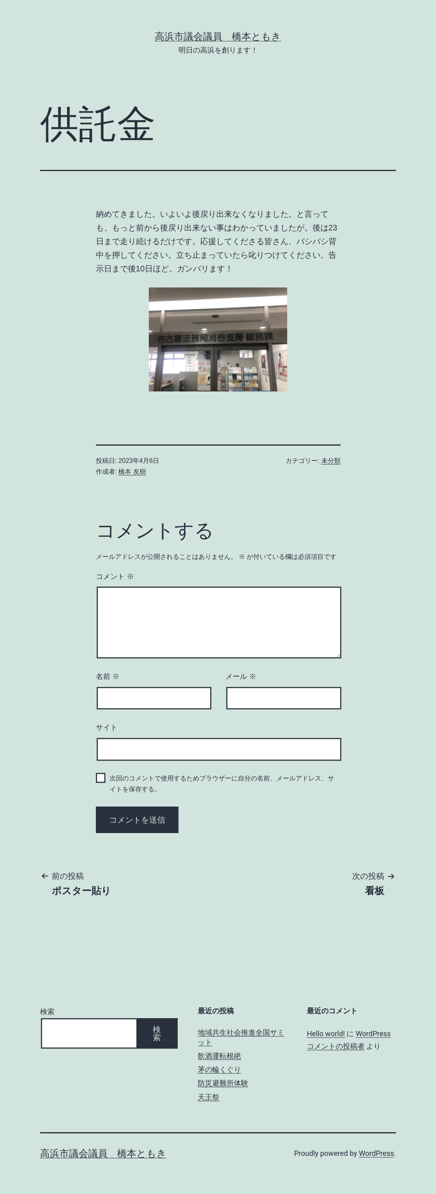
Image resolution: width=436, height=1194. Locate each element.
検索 (47, 1011)
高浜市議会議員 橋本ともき (218, 36)
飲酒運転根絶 (219, 1055)
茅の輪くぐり (219, 1069)
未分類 (331, 460)
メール (240, 676)
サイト (107, 727)
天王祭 (208, 1097)
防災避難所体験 (223, 1083)
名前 (108, 676)
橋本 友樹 (132, 471)
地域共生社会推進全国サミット (241, 1037)
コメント (115, 577)
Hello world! (326, 1033)
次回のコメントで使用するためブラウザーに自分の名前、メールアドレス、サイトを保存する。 (222, 784)
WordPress (376, 1153)
